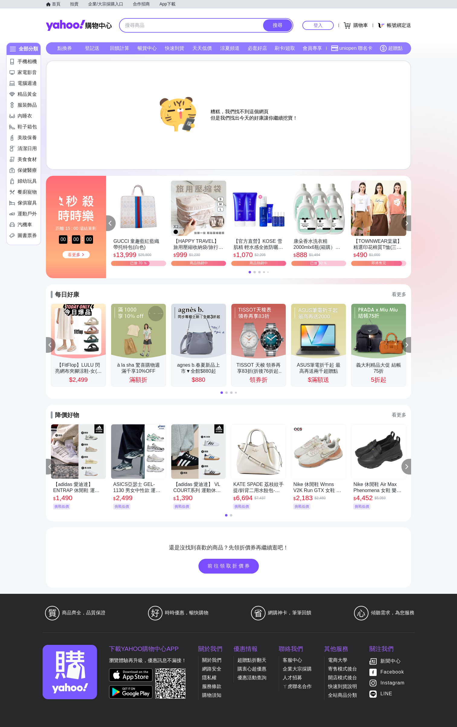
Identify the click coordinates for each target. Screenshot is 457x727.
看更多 (399, 294)
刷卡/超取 (285, 48)
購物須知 (211, 695)
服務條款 (211, 686)
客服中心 (292, 660)
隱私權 (209, 677)
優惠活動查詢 (251, 677)
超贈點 (391, 48)
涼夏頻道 (230, 48)
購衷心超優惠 (251, 668)
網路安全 (211, 668)
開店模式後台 (342, 677)
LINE (386, 693)
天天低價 (202, 48)
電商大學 (337, 660)
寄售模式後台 (342, 668)
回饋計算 (119, 48)
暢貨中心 (147, 48)
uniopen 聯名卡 (351, 48)
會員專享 (312, 48)
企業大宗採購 (297, 668)
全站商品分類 (342, 695)
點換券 (64, 48)
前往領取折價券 (229, 565)
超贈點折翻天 (251, 660)
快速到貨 (174, 48)
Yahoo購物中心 (79, 25)
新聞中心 (390, 661)
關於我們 (211, 660)
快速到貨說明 (342, 686)
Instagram (392, 683)
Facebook (392, 672)
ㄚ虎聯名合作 (297, 686)
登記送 (92, 48)
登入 (318, 25)
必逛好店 (257, 48)
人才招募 (292, 677)
